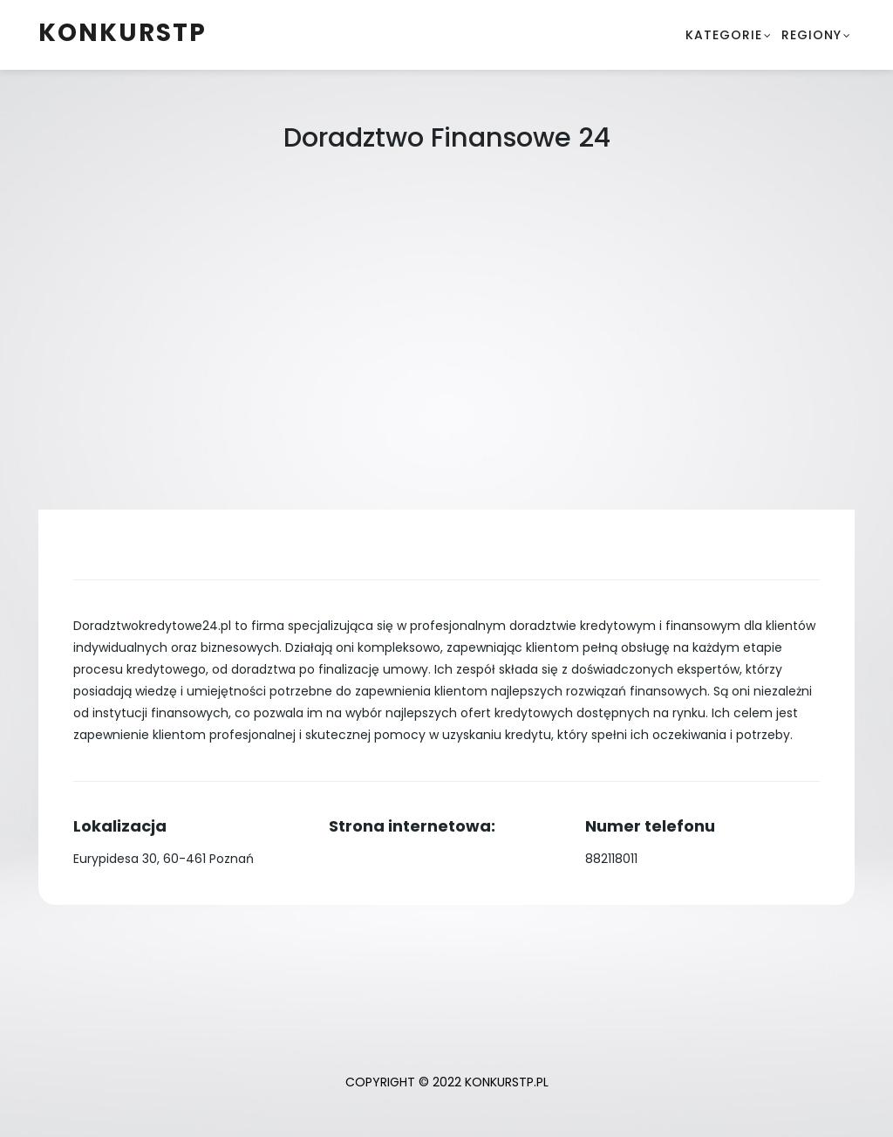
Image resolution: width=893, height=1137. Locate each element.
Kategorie (723, 35)
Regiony (811, 35)
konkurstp (122, 33)
